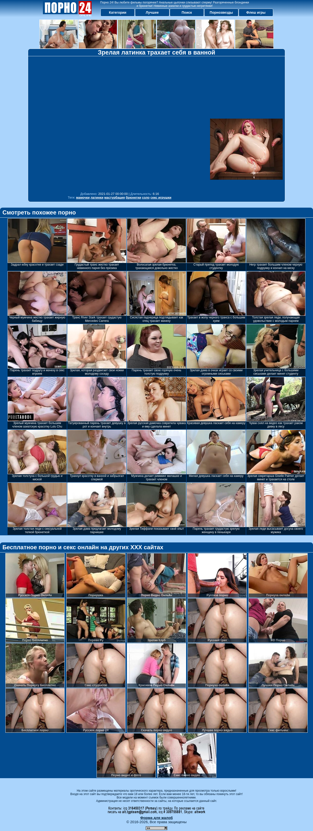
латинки (96, 197)
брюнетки (133, 197)
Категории (117, 12)
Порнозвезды (221, 12)
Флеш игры (256, 12)
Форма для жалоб (156, 818)
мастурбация (114, 197)
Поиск (187, 12)
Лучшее (152, 12)
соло (146, 197)
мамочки (83, 197)
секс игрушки (160, 197)
